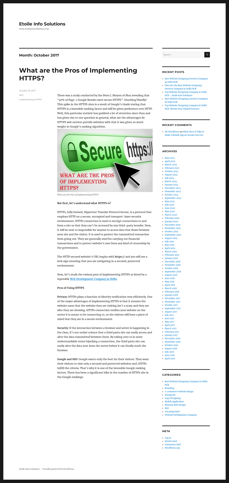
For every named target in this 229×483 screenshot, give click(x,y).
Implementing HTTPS (30, 99)
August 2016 (171, 348)
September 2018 (173, 271)
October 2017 (171, 305)
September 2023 (173, 198)
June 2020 (170, 208)
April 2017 (170, 325)
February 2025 (172, 168)
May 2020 (170, 211)
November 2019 (173, 228)
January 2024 (171, 184)
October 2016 (171, 345)
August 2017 (171, 311)
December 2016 (172, 338)
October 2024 (171, 171)
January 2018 (171, 295)
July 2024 (169, 178)
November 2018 (172, 265)
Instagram (170, 395)
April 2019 (170, 248)
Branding (169, 388)
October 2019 (171, 231)
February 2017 (172, 331)
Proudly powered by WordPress (58, 469)
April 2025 (170, 161)
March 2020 (171, 214)
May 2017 (169, 321)
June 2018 (170, 278)
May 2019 (169, 245)
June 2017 (170, 318)
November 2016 (173, 342)
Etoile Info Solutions (42, 24)
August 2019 (171, 238)
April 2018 (170, 285)
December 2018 (172, 261)
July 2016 (169, 352)
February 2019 (172, 255)
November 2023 (173, 191)
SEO (21, 95)
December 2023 (172, 188)
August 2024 (171, 174)
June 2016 (170, 355)
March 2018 (171, 288)
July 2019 (169, 241)
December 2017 (172, 298)
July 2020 (169, 204)
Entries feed (171, 441)
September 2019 (173, 235)
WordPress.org (172, 448)
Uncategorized (172, 411)
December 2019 (172, 225)
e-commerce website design (179, 391)
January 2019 (171, 258)
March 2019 (171, 251)
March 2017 (171, 328)
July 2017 (169, 315)
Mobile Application (174, 401)
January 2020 (171, 221)
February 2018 (172, 291)
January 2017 (171, 335)
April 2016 (170, 358)
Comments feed (173, 444)
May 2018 (169, 281)
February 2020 (172, 218)
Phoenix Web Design (175, 405)
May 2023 (169, 201)
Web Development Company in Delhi (93, 279)
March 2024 (171, 181)
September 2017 (173, 308)
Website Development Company (181, 415)
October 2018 (171, 268)
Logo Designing (173, 398)
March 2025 (171, 164)
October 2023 (171, 194)
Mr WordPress (172, 131)
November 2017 (172, 301)
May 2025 (170, 158)
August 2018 (171, 275)
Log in (168, 438)
